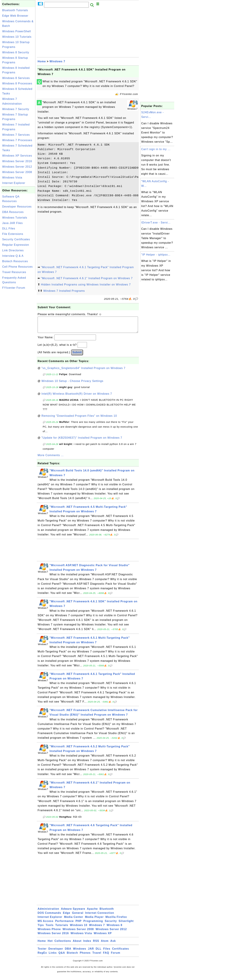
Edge (66, 916)
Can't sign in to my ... (155, 149)
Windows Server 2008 (17, 172)
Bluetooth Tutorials (15, 10)
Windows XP (103, 936)
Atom (105, 944)
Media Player (94, 920)
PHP (79, 924)
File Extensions (12, 233)
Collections (62, 944)
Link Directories (13, 250)
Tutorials (61, 928)
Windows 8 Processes (17, 83)
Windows (79, 952)
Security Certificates (16, 239)
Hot (50, 944)
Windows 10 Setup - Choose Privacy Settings (72, 384)
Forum (115, 956)
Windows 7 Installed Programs (64, 290)
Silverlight (126, 924)
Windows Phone (49, 932)
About (77, 944)
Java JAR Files (12, 223)
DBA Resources (13, 212)
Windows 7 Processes (17, 140)
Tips (41, 928)
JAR (91, 952)
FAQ (106, 956)
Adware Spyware (73, 912)
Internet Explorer (13, 183)
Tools (49, 928)
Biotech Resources (15, 261)
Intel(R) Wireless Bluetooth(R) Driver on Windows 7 (77, 397)
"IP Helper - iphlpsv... (155, 254)
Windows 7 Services (16, 134)
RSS (96, 944)
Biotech (72, 956)
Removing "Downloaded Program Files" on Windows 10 (79, 419)
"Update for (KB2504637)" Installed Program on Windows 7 (82, 441)
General (77, 916)
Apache (92, 912)
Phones (85, 956)
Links (53, 956)
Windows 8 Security (15, 52)
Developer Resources (17, 206)
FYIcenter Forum (13, 287)
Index (87, 944)
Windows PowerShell (16, 31)
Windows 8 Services (16, 78)
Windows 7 (57, 61)
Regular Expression (15, 244)
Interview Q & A (12, 255)
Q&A (62, 956)
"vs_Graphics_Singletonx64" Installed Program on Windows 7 (83, 371)
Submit (77, 355)
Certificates (120, 952)
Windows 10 (78, 928)
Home (42, 61)
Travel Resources (14, 272)
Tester (42, 952)
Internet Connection (99, 916)
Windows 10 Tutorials (16, 36)
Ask (113, 944)
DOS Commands (49, 916)
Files (106, 952)
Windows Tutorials (14, 217)
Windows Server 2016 (17, 161)
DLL (98, 952)
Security (111, 924)
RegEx (42, 956)
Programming (93, 924)
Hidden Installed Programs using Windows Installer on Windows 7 (86, 284)
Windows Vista (12, 177)
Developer (55, 952)
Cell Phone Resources (17, 266)
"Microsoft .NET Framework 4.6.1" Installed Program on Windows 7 (87, 278)
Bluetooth (107, 912)
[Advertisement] (18, 342)
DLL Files (8, 228)
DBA (68, 952)
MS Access (45, 924)
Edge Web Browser (15, 15)
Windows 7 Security (15, 109)
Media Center (73, 920)
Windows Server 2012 (17, 166)
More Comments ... (51, 458)
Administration (48, 912)
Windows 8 (114, 928)
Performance (64, 924)
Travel (96, 956)
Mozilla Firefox (116, 920)
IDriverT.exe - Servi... (155, 222)
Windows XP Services (17, 155)
